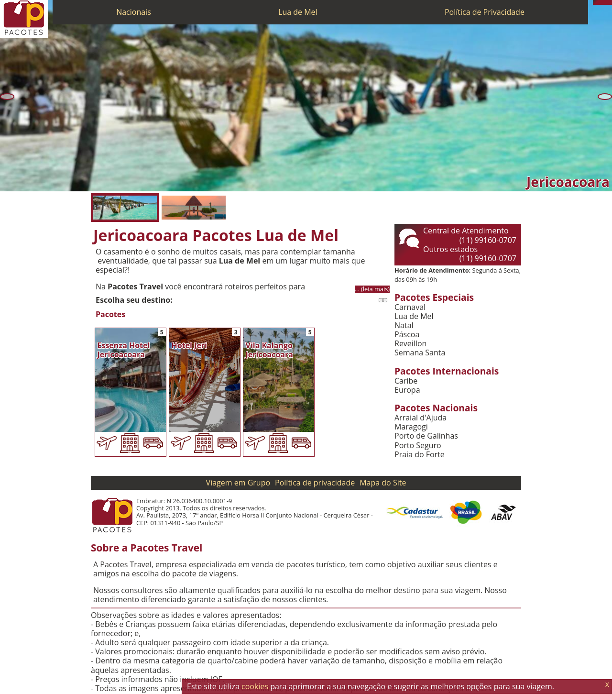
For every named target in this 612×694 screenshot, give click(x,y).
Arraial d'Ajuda (420, 417)
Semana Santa (419, 352)
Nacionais (133, 12)
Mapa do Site (383, 482)
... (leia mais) (372, 289)
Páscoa (406, 334)
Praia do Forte (419, 454)
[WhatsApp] (600, 2)
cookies (254, 686)
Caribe (405, 381)
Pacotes (110, 314)
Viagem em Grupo (238, 482)
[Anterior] (7, 96)
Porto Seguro (417, 445)
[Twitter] (604, 2)
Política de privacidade (315, 482)
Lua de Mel (297, 12)
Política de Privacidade (485, 12)
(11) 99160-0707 (487, 240)
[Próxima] (605, 96)
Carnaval (410, 307)
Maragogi (411, 426)
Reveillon (410, 343)
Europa (407, 390)
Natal (404, 325)
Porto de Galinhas (426, 436)
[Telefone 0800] (595, 2)
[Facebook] (609, 2)
